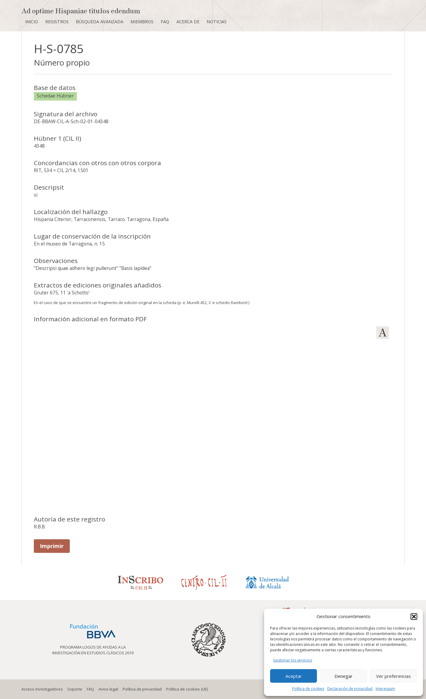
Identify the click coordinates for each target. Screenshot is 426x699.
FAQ (165, 21)
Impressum (385, 688)
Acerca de (187, 21)
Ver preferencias (393, 676)
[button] (414, 617)
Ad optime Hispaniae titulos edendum (80, 10)
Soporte (74, 689)
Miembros (142, 21)
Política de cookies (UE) (187, 689)
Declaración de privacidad (350, 688)
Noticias (217, 21)
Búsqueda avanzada (99, 21)
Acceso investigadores (42, 689)
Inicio (31, 21)
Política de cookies (308, 688)
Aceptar (294, 676)
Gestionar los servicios (292, 660)
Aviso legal (108, 689)
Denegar (343, 676)
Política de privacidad (142, 689)
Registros (57, 21)
